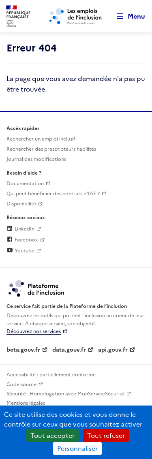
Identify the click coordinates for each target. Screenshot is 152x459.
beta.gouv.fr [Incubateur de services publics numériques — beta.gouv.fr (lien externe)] (23, 350)
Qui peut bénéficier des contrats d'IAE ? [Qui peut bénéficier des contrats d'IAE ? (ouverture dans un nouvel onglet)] (53, 193)
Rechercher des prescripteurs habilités (51, 149)
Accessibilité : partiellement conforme (51, 374)
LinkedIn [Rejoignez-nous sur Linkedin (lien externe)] (20, 229)
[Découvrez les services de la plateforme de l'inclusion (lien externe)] (36, 288)
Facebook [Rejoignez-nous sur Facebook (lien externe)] (22, 239)
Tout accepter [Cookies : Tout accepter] (52, 435)
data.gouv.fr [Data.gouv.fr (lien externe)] (69, 350)
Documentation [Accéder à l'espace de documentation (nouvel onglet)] (25, 183)
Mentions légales (25, 403)
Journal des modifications (36, 159)
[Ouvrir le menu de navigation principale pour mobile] (127, 16)
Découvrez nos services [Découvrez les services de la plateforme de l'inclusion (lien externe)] (33, 331)
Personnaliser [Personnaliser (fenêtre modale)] (77, 448)
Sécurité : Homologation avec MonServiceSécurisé (65, 393)
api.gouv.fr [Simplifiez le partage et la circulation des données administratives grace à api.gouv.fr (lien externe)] (113, 350)
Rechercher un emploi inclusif (40, 139)
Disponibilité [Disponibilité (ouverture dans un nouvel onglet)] (21, 203)
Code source (21, 384)
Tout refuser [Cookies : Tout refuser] (106, 435)
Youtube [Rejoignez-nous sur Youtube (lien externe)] (20, 250)
